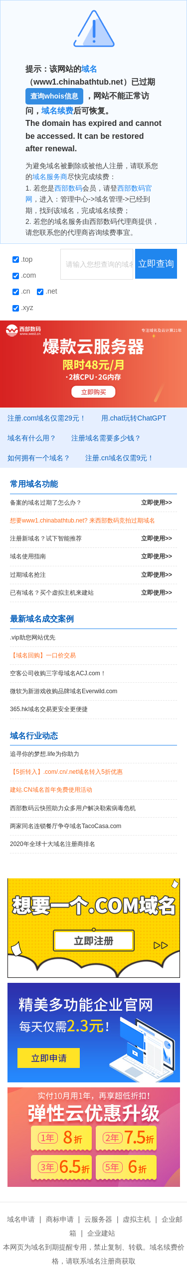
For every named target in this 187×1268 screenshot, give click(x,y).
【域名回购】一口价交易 (43, 655)
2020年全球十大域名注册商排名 (52, 844)
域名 (89, 69)
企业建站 (101, 1233)
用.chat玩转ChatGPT (134, 418)
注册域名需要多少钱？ (106, 438)
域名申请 (21, 1219)
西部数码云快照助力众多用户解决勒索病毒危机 (73, 808)
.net (47, 291)
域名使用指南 (91, 556)
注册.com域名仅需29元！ (46, 418)
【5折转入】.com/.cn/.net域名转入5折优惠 (66, 771)
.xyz (22, 308)
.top (22, 259)
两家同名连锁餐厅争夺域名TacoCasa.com (65, 826)
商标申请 (60, 1219)
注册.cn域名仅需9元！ (119, 458)
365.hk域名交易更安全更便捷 (49, 709)
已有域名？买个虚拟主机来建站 (91, 593)
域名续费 (57, 110)
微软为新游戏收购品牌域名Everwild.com (63, 691)
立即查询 (156, 264)
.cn (21, 291)
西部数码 (68, 188)
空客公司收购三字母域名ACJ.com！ (58, 673)
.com (24, 275)
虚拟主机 (137, 1219)
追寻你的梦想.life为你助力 (44, 753)
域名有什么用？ (31, 438)
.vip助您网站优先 (32, 637)
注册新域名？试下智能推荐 (91, 538)
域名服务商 (49, 177)
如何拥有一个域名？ (38, 458)
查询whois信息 (54, 96)
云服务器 (98, 1219)
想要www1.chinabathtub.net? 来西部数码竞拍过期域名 (82, 520)
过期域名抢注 (91, 575)
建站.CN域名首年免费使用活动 (51, 789)
